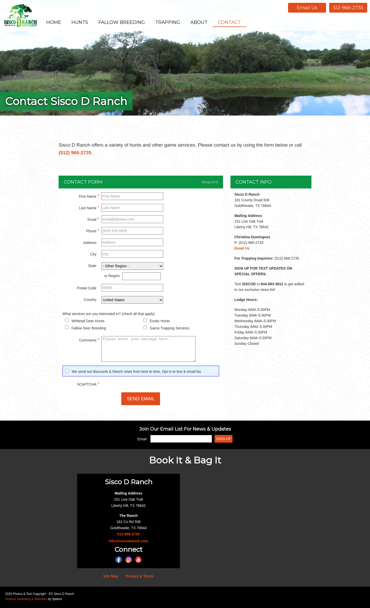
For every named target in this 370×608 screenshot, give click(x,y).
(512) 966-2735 (85, 153)
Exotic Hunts (160, 323)
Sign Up (223, 441)
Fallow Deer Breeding (88, 330)
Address (89, 244)
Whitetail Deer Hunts (87, 323)
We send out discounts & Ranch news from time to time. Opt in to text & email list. (137, 373)
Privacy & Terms (140, 578)
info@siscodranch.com (128, 543)
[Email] (181, 440)
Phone (92, 232)
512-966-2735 (348, 8)
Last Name (89, 209)
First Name (89, 197)
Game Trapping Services (169, 330)
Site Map (110, 578)
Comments (89, 341)
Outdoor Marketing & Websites (26, 601)
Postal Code (86, 290)
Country (90, 301)
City (93, 256)
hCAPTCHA (88, 385)
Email (93, 220)
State (92, 267)
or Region (112, 278)
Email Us (307, 8)
